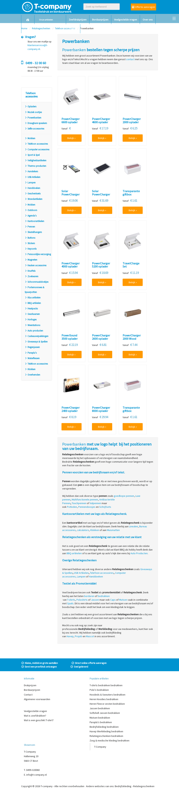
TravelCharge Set (131, 265)
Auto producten (34, 330)
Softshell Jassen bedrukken (105, 713)
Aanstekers (31, 171)
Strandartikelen (33, 199)
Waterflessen (32, 358)
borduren (89, 596)
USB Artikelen (32, 177)
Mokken (30, 138)
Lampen (30, 182)
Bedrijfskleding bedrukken (104, 726)
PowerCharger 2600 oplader (101, 337)
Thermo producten (35, 165)
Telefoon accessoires (36, 143)
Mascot (90, 636)
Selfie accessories (34, 128)
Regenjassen (32, 347)
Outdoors (31, 210)
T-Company (100, 746)
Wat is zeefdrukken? (35, 715)
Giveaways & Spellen (36, 341)
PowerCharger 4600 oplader (101, 120)
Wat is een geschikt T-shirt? (39, 720)
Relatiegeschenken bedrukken (106, 736)
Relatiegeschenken (143, 786)
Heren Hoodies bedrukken (104, 699)
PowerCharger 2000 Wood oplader (132, 339)
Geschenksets (33, 193)
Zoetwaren (31, 276)
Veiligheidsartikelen (35, 160)
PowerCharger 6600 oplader (70, 120)
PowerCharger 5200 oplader (101, 265)
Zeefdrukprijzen (77, 19)
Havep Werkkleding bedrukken (106, 731)
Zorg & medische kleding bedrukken (109, 740)
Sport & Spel (32, 155)
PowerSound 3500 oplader (69, 337)
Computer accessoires (37, 149)
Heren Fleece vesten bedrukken (107, 703)
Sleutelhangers (33, 232)
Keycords (30, 248)
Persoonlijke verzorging (38, 254)
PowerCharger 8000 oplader (101, 409)
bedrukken (104, 596)
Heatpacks (31, 308)
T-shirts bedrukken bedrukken (106, 685)
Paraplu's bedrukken (101, 722)
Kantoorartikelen (34, 221)
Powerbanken (33, 117)
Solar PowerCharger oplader (70, 194)
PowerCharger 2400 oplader (70, 409)
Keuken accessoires (35, 265)
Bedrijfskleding (123, 786)
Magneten (31, 259)
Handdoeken (32, 188)
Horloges (30, 319)
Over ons (148, 19)
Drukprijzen (30, 685)
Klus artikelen (33, 297)
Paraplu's (31, 352)
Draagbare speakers (36, 123)
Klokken (30, 369)
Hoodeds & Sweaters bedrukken (107, 694)
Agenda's (30, 215)
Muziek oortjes (33, 112)
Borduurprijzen (100, 19)
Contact (73, 28)
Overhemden (32, 374)
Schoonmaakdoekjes (36, 281)
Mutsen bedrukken (100, 717)
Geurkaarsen (32, 314)
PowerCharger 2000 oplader (132, 120)
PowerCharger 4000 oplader (70, 265)
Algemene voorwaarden (37, 699)
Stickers (30, 243)
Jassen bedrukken (100, 708)
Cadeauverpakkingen (36, 336)
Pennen (30, 226)
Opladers (30, 106)
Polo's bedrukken (99, 689)
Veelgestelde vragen (125, 19)
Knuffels (30, 270)
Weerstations (32, 325)
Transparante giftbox (131, 193)
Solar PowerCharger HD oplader (101, 194)
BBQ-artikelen (33, 303)
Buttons (30, 237)
